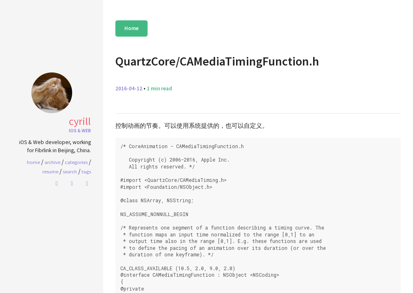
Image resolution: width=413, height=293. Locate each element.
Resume (50, 171)
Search (70, 171)
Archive (52, 162)
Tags (86, 171)
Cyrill (80, 121)
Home (131, 28)
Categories (76, 162)
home (33, 162)
